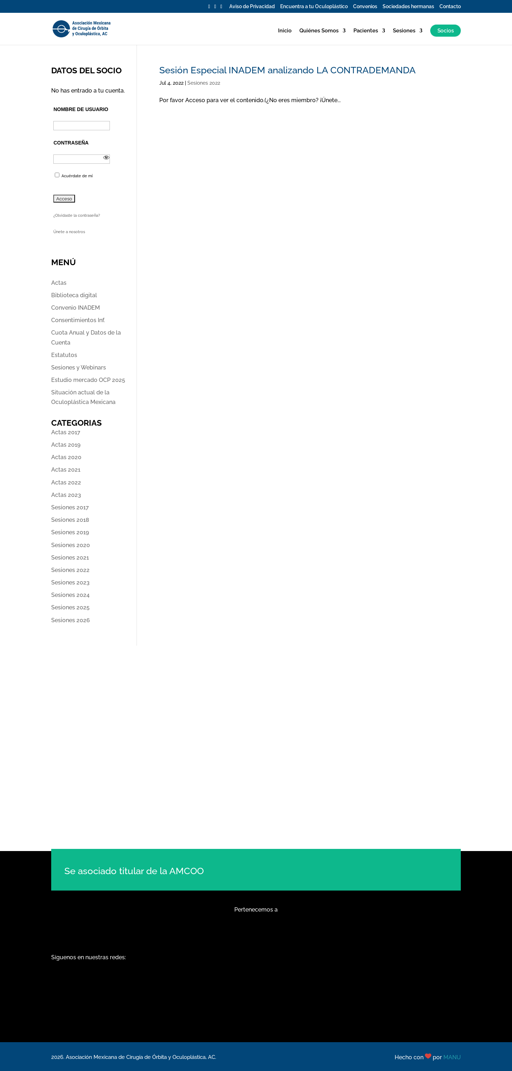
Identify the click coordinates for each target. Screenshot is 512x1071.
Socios (445, 30)
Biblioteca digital (74, 295)
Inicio (285, 31)
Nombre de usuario (80, 109)
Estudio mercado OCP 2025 (88, 380)
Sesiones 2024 (70, 595)
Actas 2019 (65, 444)
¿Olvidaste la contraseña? (76, 215)
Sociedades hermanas (408, 6)
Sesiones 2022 (203, 83)
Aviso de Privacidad (252, 6)
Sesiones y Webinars (78, 367)
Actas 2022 (66, 482)
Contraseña (71, 143)
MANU (452, 1057)
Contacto (450, 6)
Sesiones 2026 (70, 620)
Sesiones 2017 (70, 507)
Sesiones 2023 (70, 582)
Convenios (365, 6)
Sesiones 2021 (70, 557)
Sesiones (404, 31)
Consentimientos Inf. (78, 320)
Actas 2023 (66, 495)
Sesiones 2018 (70, 519)
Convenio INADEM (75, 307)
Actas (58, 282)
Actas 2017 (65, 432)
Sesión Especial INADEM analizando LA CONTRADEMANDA (287, 70)
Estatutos (64, 355)
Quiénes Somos (318, 31)
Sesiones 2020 (70, 545)
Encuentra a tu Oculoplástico (314, 6)
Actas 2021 (65, 469)
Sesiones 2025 (70, 607)
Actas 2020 (66, 457)
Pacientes (365, 31)
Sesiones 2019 (70, 532)
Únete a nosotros (69, 232)
